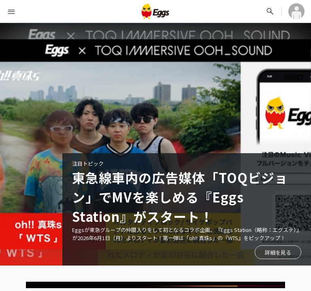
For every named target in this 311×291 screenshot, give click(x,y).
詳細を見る (278, 252)
